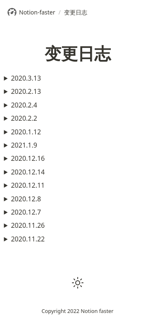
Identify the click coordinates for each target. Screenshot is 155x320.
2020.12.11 (28, 185)
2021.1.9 (24, 145)
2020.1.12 (26, 131)
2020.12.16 (28, 158)
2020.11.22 (28, 239)
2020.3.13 (26, 78)
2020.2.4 (24, 105)
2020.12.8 (26, 198)
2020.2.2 (24, 118)
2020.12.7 (26, 212)
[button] (78, 283)
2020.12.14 (28, 172)
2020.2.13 (26, 91)
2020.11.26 (28, 225)
